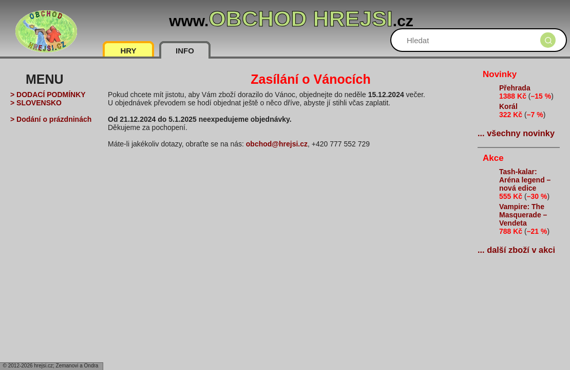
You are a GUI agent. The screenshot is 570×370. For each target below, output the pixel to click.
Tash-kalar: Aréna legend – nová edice (524, 180)
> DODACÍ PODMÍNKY (48, 94)
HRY (128, 50)
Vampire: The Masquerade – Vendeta (523, 214)
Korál (508, 106)
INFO (185, 50)
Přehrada (514, 88)
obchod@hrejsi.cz (277, 144)
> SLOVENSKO (36, 103)
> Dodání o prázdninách (50, 119)
